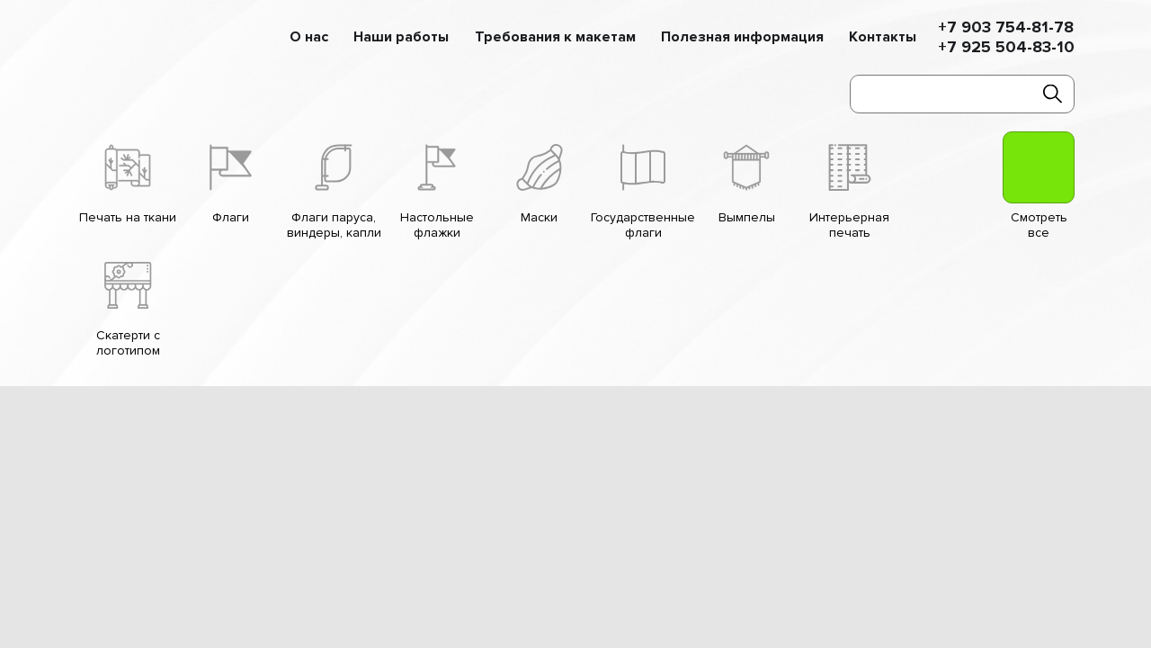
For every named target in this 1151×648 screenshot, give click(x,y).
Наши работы (401, 37)
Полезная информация (742, 37)
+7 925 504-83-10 (1006, 47)
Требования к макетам (555, 37)
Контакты (882, 37)
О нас (309, 37)
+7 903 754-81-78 (1006, 27)
